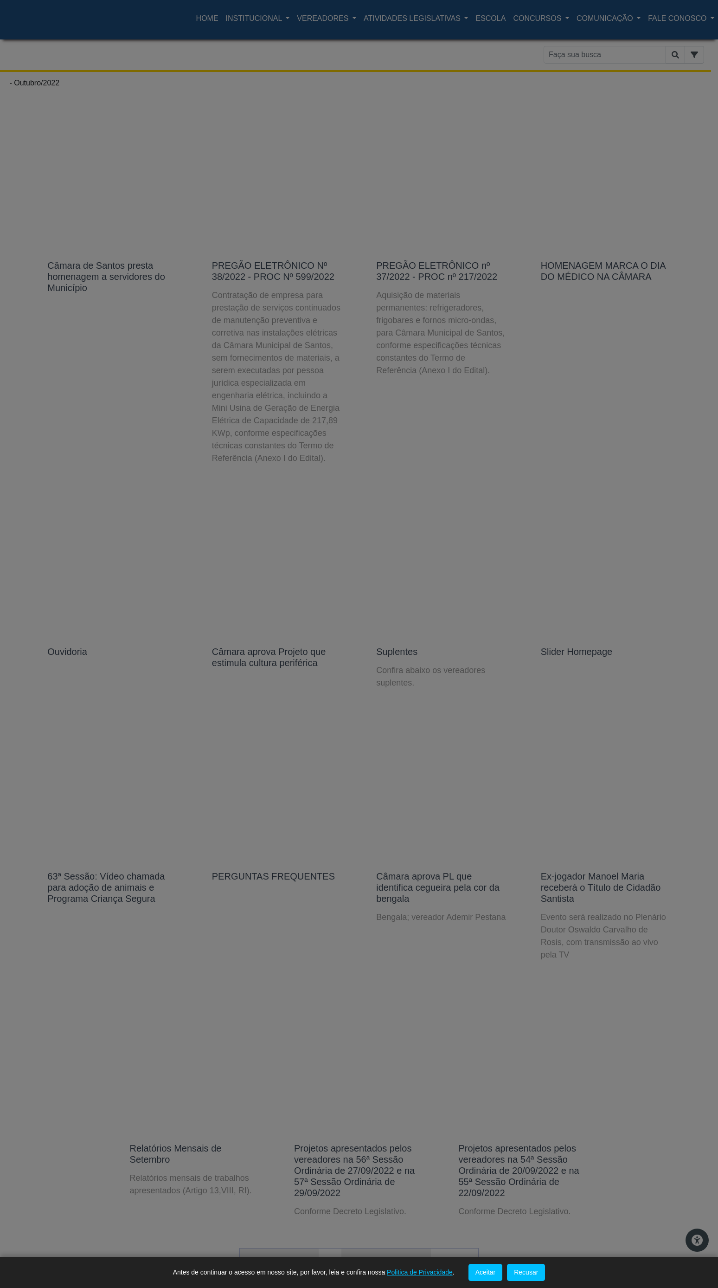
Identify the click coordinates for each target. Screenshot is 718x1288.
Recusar (526, 1272)
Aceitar (485, 1272)
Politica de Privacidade (420, 1272)
